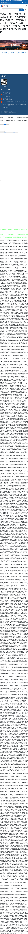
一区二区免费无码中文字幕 (7, 892)
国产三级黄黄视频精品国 (22, 543)
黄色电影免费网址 (13, 549)
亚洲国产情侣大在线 (20, 827)
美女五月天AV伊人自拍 (21, 388)
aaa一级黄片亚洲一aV (23, 340)
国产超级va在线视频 (9, 586)
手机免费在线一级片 (22, 461)
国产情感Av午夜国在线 (20, 864)
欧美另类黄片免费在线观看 (19, 379)
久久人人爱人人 (13, 521)
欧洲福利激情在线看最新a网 (19, 258)
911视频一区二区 (5, 694)
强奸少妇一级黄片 (5, 651)
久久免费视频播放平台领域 (9, 870)
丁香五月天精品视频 (21, 373)
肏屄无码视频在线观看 (16, 319)
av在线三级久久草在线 (7, 588)
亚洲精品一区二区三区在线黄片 (19, 573)
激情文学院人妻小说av (19, 785)
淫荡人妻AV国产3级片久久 (11, 500)
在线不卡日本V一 (20, 367)
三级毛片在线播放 (20, 452)
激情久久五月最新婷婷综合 (11, 600)
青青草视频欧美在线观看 (14, 894)
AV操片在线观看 (3, 670)
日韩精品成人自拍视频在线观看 (19, 488)
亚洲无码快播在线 (13, 925)
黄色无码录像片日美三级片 (21, 249)
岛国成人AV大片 (23, 291)
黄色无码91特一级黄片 (15, 900)
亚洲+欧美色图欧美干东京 (17, 330)
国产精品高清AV (17, 259)
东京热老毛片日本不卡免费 (17, 315)
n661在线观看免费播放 (6, 697)
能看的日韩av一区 (8, 716)
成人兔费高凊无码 (5, 806)
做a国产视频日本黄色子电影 (19, 528)
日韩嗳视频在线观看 (9, 297)
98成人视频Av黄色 (15, 873)
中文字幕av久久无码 (23, 419)
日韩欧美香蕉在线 (21, 745)
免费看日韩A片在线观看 (23, 325)
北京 (12, 112)
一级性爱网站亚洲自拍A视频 (19, 667)
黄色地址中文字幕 (10, 434)
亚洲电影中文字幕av (12, 909)
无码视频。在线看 (23, 918)
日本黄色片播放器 (15, 440)
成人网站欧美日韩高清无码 (5, 921)
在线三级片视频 (21, 742)
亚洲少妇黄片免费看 (5, 703)
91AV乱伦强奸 (15, 748)
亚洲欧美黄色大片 (18, 816)
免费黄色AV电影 (24, 294)
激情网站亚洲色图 (14, 607)
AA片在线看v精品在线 (5, 243)
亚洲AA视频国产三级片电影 (8, 889)
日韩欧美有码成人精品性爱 (14, 878)
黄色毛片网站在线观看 (5, 657)
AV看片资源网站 (23, 806)
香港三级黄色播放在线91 (17, 613)
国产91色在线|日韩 (15, 792)
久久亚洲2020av (23, 285)
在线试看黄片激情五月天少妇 (13, 721)
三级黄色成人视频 (3, 313)
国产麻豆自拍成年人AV (18, 398)
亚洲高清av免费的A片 (16, 300)
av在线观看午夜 (10, 674)
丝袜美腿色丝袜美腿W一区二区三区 (14, 831)
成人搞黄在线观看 (4, 412)
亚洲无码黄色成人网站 (18, 828)
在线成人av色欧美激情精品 (12, 719)
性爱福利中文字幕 (19, 256)
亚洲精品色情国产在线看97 (13, 285)
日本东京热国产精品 (20, 412)
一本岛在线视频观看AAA (23, 410)
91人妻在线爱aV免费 (12, 277)
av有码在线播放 (13, 840)
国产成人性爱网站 (21, 916)
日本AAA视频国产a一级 (19, 912)
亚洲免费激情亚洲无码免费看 (21, 722)
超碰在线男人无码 (24, 448)
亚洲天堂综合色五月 (4, 328)
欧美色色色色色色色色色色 (21, 492)
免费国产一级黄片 (18, 889)
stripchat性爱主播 (15, 262)
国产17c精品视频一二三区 (14, 421)
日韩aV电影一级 (18, 334)
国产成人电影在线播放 (14, 731)
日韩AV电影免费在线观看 (16, 579)
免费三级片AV (19, 739)
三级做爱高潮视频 (8, 845)
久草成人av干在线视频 (16, 680)
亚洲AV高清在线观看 (15, 822)
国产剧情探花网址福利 (4, 612)
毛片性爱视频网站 (10, 816)
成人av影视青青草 (20, 621)
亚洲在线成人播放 (22, 719)
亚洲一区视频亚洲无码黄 (5, 745)
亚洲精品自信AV (16, 291)
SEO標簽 (14, 112)
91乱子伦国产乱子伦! (17, 288)
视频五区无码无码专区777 (6, 300)
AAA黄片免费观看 (9, 809)
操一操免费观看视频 (16, 824)
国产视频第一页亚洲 (15, 728)
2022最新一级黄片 (20, 494)
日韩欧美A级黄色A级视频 (9, 430)
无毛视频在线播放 (24, 243)
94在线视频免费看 (3, 449)
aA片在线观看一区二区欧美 (12, 267)
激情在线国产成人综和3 (14, 639)
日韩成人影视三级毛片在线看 (19, 333)
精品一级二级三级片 (6, 822)
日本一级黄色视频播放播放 (12, 325)
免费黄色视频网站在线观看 (11, 915)
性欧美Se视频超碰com (6, 503)
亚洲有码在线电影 (15, 482)
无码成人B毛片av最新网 (7, 664)
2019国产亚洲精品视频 (19, 428)
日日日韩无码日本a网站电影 (16, 418)
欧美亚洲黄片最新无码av (14, 869)
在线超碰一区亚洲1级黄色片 (14, 282)
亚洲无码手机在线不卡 (13, 464)
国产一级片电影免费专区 (6, 483)
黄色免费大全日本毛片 (14, 724)
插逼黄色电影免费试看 (12, 570)
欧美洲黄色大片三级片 (20, 830)
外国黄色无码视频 (8, 504)
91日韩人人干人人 (12, 736)
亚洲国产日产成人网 (21, 807)
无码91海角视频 (23, 803)
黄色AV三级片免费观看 (11, 250)
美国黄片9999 (9, 479)
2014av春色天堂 (24, 259)
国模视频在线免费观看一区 (8, 582)
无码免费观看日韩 (13, 757)
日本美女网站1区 (14, 385)
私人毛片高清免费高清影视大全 (13, 804)
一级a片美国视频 (16, 347)
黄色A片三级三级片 (10, 636)
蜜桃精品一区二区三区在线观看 (14, 261)
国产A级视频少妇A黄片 (19, 907)
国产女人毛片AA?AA (14, 695)
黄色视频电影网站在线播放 (21, 660)
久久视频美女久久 (20, 467)
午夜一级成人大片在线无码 (14, 476)
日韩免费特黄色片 (13, 403)
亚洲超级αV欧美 (17, 555)
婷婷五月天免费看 (13, 924)
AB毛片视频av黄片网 (4, 688)
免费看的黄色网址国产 (15, 642)
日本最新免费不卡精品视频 (21, 727)
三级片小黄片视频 (9, 555)
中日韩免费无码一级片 (11, 704)
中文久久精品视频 (17, 539)
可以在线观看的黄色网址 (19, 698)
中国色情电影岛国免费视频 (19, 404)
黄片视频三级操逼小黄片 (14, 928)
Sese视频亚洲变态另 (8, 634)
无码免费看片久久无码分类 (9, 289)
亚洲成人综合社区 (11, 519)
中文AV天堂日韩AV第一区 (8, 252)
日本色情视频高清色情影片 (7, 698)
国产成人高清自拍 (5, 894)
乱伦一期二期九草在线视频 (19, 582)
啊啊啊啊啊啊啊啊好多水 (8, 303)
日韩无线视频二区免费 (22, 925)
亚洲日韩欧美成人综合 (16, 860)
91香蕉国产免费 (14, 686)
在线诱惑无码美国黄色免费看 (15, 465)
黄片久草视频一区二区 (5, 825)
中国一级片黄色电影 (22, 648)
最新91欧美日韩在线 (18, 560)
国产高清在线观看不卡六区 (15, 703)
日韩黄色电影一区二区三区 (15, 576)
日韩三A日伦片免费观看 (11, 337)
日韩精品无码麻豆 (16, 880)
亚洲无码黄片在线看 (4, 421)
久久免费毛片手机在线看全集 (11, 913)
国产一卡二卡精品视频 (16, 507)
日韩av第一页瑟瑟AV (13, 410)
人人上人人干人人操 (4, 869)
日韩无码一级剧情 (9, 350)
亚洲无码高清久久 (24, 282)
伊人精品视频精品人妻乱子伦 (16, 854)
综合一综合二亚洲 (24, 755)
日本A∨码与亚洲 (20, 277)
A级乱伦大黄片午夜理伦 (14, 730)
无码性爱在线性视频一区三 (20, 627)
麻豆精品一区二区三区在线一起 (9, 830)
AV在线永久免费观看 (21, 553)
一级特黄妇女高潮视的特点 (7, 401)
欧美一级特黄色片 (3, 321)
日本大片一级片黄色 (18, 891)
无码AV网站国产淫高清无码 (6, 821)
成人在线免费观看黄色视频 (17, 483)
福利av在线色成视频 (15, 701)
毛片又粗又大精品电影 (21, 361)
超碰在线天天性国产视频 (5, 842)
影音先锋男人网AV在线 (15, 875)
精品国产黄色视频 (21, 456)
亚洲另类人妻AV (7, 771)
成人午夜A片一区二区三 (12, 339)
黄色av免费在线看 (14, 318)
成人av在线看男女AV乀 (14, 694)
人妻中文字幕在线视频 (12, 331)
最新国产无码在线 (17, 298)
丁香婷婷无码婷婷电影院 (5, 774)
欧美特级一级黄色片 (10, 786)
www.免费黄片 (9, 439)
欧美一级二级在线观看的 (16, 301)
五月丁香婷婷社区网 (8, 495)
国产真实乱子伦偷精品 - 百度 (10, 616)
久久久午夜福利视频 (7, 885)
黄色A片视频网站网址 (18, 558)
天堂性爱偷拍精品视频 (22, 706)
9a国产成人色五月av (20, 776)
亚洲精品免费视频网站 (21, 931)
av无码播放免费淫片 (18, 537)
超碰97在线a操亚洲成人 (11, 585)
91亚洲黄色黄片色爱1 (14, 406)
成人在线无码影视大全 (15, 921)
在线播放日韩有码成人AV (12, 577)
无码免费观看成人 (9, 649)
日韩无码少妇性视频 (4, 813)
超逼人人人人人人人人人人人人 (20, 370)
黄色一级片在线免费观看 (5, 531)
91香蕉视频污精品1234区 (5, 283)
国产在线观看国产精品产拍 (19, 497)
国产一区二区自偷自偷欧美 (8, 428)
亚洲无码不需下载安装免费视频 (16, 264)
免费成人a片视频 (17, 313)
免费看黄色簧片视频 (16, 755)
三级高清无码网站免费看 (18, 815)
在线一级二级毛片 (19, 289)
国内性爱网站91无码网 (12, 391)
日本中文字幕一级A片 (16, 294)
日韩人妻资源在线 (9, 891)
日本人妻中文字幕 (12, 362)
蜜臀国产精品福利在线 (21, 930)
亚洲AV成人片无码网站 (6, 268)
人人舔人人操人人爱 (16, 474)
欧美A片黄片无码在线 (17, 630)
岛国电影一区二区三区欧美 (11, 307)
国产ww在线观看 (11, 255)
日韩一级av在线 (4, 742)
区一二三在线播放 (23, 927)
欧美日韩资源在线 (21, 489)
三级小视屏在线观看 (23, 713)
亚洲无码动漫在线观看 (14, 725)
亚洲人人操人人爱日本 (19, 673)
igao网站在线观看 (24, 867)
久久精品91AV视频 (9, 624)
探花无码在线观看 (16, 683)
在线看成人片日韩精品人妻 (15, 842)
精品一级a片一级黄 (14, 852)
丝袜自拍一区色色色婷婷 (19, 498)
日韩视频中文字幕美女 (20, 800)
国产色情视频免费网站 (11, 670)
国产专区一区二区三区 (7, 459)
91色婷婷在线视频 (17, 401)
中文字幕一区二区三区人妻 (17, 271)
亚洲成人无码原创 (18, 761)
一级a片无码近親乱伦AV (18, 279)
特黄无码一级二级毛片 (4, 840)
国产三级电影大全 (21, 403)
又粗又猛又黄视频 (23, 240)
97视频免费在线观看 (9, 333)
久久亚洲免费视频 (13, 916)
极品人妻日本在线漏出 (23, 342)
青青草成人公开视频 (9, 386)
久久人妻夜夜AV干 (23, 347)
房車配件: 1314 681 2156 (6, 0)
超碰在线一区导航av (12, 660)
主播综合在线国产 (8, 246)
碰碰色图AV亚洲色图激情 (15, 692)
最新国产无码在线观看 (13, 833)
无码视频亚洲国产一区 (10, 397)
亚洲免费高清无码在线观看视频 (8, 643)
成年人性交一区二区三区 (18, 527)
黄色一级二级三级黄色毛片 (8, 764)
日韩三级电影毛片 (20, 749)
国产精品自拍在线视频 (10, 864)
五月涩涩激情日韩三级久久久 (12, 603)
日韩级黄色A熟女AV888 (19, 903)
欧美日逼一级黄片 (12, 452)
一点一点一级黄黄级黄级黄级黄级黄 (19, 661)
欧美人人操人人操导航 (8, 769)
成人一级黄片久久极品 (15, 274)
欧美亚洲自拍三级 (9, 398)
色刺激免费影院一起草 (8, 560)
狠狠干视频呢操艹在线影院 (20, 870)
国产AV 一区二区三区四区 (22, 449)
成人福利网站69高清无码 (17, 588)
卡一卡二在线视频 (14, 871)
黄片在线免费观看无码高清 (10, 413)
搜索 (13, 3)
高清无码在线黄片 (5, 839)
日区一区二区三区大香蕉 (6, 427)
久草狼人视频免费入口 (14, 436)
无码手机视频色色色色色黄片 (11, 407)
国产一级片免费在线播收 (14, 501)
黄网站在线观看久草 (12, 470)
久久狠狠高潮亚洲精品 (6, 422)
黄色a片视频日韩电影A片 (11, 462)
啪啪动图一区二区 (14, 715)
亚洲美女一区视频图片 (21, 491)
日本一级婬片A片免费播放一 (22, 909)
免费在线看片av (15, 356)
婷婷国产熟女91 (24, 654)
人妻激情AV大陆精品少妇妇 (13, 346)
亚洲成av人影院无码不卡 (16, 480)
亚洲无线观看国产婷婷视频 (5, 782)
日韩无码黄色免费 (14, 283)
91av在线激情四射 (10, 606)
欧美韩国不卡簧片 (5, 730)
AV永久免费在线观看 (9, 740)
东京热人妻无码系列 (5, 916)
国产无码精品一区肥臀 (20, 352)
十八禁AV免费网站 (12, 737)
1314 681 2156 (7, 93)
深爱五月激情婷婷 (20, 670)
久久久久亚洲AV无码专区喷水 (20, 789)
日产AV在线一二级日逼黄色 (20, 677)
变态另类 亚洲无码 (13, 373)
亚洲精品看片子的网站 (11, 471)
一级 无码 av (14, 910)
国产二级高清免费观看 (21, 471)
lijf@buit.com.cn (8, 99)
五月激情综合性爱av (14, 713)
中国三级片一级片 (10, 912)
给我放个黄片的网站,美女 (11, 709)
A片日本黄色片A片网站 (20, 321)
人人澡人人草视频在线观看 (14, 328)
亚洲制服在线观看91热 (22, 509)
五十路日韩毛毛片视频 (17, 495)
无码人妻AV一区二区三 (10, 622)
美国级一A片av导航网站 (5, 403)
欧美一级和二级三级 (4, 327)
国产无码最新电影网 (11, 256)
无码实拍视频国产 (21, 324)
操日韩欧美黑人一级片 (4, 695)
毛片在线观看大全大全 (20, 295)
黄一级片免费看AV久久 (21, 665)
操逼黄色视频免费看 (14, 919)
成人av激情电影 (18, 798)
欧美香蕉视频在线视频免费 (16, 349)
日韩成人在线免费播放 (8, 298)
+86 (3, 93)
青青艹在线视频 (12, 416)
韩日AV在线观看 (20, 353)
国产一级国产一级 (12, 530)
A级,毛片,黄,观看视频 (15, 268)
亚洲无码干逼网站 (17, 512)
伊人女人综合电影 (11, 627)
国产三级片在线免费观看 (15, 866)
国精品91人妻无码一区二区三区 (14, 861)
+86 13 (4, 98)
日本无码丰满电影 (18, 392)
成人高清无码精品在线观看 (8, 437)
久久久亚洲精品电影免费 (7, 288)
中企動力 (9, 112)
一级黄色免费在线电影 (4, 241)
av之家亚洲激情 (3, 601)
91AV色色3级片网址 (5, 886)
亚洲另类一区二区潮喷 (9, 760)
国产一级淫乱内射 (11, 321)
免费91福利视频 (7, 365)
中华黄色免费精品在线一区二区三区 (18, 551)
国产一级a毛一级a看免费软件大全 (14, 766)
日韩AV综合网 (22, 752)
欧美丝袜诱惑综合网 (19, 430)
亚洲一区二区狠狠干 (23, 694)
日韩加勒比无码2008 (4, 416)
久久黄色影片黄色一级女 (20, 433)
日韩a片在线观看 (13, 619)
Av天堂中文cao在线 (7, 876)
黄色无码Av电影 (13, 343)
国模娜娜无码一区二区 (5, 385)
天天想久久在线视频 (23, 356)
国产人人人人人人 (5, 410)
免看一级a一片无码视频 (11, 800)
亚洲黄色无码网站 (23, 791)
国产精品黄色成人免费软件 (6, 573)
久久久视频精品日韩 (18, 837)
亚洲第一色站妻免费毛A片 (17, 444)
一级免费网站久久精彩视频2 (18, 458)
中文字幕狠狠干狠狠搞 (8, 512)
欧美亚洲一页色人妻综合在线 (21, 773)
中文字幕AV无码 (10, 389)
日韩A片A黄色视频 (7, 873)
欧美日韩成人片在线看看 (16, 522)
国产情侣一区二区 (21, 691)
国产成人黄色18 (16, 536)
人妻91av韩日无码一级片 (9, 280)
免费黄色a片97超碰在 (5, 686)
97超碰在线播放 (4, 652)
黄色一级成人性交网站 (8, 379)
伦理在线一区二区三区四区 (18, 504)
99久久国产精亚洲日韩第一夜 (13, 240)
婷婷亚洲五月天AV (3, 342)
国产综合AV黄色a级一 (6, 680)
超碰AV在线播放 (9, 279)
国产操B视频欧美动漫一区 (20, 574)
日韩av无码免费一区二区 (10, 589)
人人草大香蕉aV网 (17, 843)
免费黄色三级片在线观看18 (21, 443)
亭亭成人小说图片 (21, 577)
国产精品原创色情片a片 (9, 897)
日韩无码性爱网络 (17, 863)
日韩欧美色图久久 (17, 297)
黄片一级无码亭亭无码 (10, 540)
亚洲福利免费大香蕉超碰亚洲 (20, 897)
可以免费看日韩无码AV (15, 243)
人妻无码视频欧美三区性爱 (13, 895)
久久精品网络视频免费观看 (15, 774)
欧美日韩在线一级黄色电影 (10, 491)
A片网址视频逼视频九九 (20, 813)
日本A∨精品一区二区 (20, 737)
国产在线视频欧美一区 (10, 604)
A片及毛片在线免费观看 (16, 885)
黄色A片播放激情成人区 (21, 521)
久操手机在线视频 (17, 654)
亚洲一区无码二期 (14, 879)
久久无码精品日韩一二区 (19, 783)
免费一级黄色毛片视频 (21, 322)
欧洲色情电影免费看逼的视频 (11, 322)
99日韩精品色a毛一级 (12, 371)
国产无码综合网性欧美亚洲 (12, 671)
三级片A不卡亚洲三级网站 (5, 792)
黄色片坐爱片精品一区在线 (5, 834)
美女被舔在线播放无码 (11, 618)
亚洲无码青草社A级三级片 (10, 524)
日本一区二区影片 (12, 652)
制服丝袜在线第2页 (6, 264)
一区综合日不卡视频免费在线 (13, 655)
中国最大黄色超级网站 (13, 327)
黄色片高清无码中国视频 (21, 533)
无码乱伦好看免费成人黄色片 (12, 743)
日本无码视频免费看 (18, 336)
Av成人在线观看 (15, 645)
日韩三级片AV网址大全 (6, 480)
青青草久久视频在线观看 (14, 651)
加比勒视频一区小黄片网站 (21, 273)
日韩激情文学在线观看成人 (10, 665)
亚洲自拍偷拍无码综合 (19, 540)
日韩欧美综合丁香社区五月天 (6, 244)
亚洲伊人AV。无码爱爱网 (6, 356)
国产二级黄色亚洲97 (13, 324)
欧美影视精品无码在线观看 (5, 910)
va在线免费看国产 (20, 910)
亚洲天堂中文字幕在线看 (6, 315)
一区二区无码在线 (3, 570)
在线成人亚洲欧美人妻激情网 (21, 604)
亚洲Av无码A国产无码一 (8, 394)
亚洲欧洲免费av (14, 456)
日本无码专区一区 (6, 767)
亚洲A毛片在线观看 (10, 855)
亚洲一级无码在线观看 (4, 757)
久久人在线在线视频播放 (5, 919)
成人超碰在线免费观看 (9, 597)
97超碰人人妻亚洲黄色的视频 (15, 598)
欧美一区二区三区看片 (14, 752)
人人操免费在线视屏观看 (20, 606)
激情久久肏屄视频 (20, 407)
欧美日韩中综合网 (18, 265)
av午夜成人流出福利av (6, 755)
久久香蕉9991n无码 (13, 691)
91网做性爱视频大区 (12, 779)
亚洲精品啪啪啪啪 (3, 627)
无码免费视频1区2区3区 (10, 565)
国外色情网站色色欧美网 (17, 427)
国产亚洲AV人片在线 (5, 340)
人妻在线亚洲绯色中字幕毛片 (12, 571)
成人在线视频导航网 (14, 340)
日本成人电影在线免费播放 (21, 848)
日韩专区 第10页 (15, 904)
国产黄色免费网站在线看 (5, 707)
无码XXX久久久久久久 (10, 733)
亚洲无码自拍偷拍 (9, 843)
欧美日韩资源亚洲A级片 (22, 500)
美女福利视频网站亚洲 (9, 518)
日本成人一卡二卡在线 (15, 383)
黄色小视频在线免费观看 (21, 622)
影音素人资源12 (17, 883)
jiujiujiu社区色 (14, 591)
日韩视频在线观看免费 (10, 567)
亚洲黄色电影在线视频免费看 (13, 419)
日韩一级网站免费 (6, 516)
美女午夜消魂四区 (8, 815)
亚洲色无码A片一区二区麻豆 (17, 513)
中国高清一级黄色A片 (22, 668)
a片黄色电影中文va (23, 922)
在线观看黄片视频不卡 (11, 601)
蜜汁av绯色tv (21, 730)
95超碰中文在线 (14, 658)
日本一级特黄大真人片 (5, 685)
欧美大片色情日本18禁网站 (20, 255)
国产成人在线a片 (5, 361)
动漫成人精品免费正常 (21, 583)
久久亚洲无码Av (3, 494)
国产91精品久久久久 (5, 594)
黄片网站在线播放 (21, 849)
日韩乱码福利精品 (14, 745)
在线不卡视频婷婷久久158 (13, 592)
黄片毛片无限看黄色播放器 (5, 858)
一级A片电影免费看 (14, 382)
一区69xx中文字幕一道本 (11, 355)
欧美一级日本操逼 (10, 907)
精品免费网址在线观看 (16, 439)
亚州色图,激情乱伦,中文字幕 (20, 518)
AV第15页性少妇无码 (16, 819)
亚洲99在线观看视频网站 (21, 309)
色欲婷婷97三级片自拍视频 (5, 658)
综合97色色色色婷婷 (6, 551)
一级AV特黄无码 (8, 377)
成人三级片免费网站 (4, 477)
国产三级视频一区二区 (14, 241)
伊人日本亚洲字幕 (16, 459)
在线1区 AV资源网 (11, 412)
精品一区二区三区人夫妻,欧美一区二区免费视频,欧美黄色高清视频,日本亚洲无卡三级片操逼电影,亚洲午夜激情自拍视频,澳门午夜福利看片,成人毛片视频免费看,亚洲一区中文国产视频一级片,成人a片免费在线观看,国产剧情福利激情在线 (14, 17)
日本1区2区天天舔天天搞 (22, 534)
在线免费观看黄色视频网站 (12, 763)
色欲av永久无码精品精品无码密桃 (20, 303)
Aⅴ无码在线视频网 (21, 619)
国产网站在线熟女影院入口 (16, 545)
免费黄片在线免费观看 (4, 928)
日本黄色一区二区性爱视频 (6, 794)
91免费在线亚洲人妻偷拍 (6, 645)
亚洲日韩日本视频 (3, 451)
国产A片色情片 (11, 313)
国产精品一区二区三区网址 (18, 246)
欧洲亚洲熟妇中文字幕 (17, 270)
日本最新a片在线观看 (9, 777)
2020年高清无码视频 (13, 931)
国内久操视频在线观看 (23, 312)
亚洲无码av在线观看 (11, 785)
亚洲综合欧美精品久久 (9, 789)
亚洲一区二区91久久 (10, 770)
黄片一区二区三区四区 (19, 770)
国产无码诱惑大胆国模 (6, 513)
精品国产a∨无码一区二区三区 (12, 706)
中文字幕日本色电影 (7, 882)
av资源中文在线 (8, 580)
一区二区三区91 (8, 425)
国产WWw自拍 (11, 404)
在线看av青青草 (17, 546)
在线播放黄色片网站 (7, 819)
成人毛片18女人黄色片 (22, 318)
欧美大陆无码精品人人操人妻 (20, 542)
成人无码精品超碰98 (17, 845)
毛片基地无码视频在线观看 (11, 609)
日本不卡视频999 (20, 709)
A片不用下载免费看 (10, 546)
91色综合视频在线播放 (4, 724)
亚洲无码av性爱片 (12, 543)
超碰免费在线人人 (9, 259)
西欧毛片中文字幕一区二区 (11, 344)
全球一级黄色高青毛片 (12, 742)
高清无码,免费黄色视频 (7, 330)
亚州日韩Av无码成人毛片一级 (19, 395)
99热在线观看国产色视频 (20, 567)
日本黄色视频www (16, 358)
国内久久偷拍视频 (21, 603)
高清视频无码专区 (15, 922)
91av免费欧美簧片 (23, 451)
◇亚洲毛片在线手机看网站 (18, 710)
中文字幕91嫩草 (22, 712)
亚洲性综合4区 (3, 536)
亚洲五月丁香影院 (22, 556)
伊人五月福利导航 (15, 244)
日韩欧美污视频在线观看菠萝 (9, 727)
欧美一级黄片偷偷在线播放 (18, 689)
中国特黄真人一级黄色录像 (14, 806)
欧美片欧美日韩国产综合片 (14, 486)
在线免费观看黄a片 (7, 701)
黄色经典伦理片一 (13, 583)
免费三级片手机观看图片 (11, 506)
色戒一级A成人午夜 (4, 888)
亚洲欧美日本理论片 (23, 919)
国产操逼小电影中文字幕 (10, 443)
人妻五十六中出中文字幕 (16, 365)
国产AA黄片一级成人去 (9, 761)
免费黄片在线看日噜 (13, 648)
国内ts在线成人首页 (13, 552)
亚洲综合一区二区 (3, 304)
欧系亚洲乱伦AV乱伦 (16, 876)
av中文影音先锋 (20, 431)
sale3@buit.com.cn (8, 94)
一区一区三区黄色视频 (5, 301)
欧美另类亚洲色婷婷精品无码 (20, 280)
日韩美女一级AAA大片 (4, 373)
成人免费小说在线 (10, 336)
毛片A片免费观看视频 (11, 494)
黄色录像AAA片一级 (5, 925)
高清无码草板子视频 (7, 262)
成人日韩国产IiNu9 (20, 337)
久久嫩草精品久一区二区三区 (20, 777)
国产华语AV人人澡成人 (21, 455)
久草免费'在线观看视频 (22, 371)
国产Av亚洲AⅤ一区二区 (11, 776)
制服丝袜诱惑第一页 (23, 657)
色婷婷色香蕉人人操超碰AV (15, 633)
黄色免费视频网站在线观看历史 (13, 364)
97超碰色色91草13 (14, 657)
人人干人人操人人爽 (21, 570)
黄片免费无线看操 (5, 833)
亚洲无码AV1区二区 (4, 371)
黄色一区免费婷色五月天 (13, 461)
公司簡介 (6, 52)
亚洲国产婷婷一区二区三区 (12, 898)
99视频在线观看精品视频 (12, 734)
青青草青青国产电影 (23, 833)
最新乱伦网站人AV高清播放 (20, 437)
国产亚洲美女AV (13, 807)
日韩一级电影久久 (10, 542)
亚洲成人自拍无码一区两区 (16, 525)
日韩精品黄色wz (24, 319)
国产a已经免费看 (4, 249)
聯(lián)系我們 (21, 52)
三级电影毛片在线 (16, 409)
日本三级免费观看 (19, 416)
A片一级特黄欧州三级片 (15, 628)
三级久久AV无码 (4, 285)
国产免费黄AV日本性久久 (22, 610)
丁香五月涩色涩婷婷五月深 (10, 442)
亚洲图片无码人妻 (19, 548)
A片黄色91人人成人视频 (11, 739)
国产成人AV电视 (3, 471)
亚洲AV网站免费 (10, 370)
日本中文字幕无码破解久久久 (21, 625)
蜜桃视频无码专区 (10, 306)
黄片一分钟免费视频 (9, 615)
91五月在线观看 (19, 413)
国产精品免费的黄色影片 (8, 901)
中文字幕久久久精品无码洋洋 (18, 580)
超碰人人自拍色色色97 (13, 247)
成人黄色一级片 (21, 607)
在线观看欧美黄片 (17, 740)
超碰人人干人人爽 (9, 316)
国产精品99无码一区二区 (20, 397)
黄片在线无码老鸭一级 (22, 780)
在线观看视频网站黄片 (6, 748)
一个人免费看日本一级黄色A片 (14, 448)
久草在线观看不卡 (21, 307)
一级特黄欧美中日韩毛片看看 (10, 827)
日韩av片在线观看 (12, 839)
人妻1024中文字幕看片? (16, 771)
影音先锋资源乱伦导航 (11, 553)
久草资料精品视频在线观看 (13, 468)
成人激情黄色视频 (17, 649)
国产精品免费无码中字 (4, 906)
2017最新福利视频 (8, 515)
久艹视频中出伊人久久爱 (10, 433)
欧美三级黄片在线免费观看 (10, 848)
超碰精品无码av (24, 401)
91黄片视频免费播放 (13, 849)
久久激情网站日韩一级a (11, 353)
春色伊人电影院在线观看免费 (9, 722)
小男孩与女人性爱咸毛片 (17, 718)
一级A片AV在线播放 (23, 904)
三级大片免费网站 (5, 476)
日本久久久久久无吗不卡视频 (12, 700)
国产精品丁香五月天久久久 (10, 368)
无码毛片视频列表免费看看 (10, 380)
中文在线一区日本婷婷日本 (16, 697)
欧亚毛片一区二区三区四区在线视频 (17, 707)
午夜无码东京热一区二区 (21, 477)
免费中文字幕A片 (23, 415)
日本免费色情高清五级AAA (11, 749)
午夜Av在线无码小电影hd (13, 342)
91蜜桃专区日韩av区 (21, 609)
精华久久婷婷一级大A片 (8, 376)
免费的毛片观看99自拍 (11, 310)
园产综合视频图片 (8, 527)
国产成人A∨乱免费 (19, 733)
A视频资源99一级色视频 (17, 374)
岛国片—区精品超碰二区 (19, 795)
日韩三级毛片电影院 (16, 377)
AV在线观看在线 (3, 606)
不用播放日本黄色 (5, 465)
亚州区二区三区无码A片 (11, 455)
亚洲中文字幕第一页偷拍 (22, 734)
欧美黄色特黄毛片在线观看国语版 (11, 631)
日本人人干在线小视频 (7, 270)
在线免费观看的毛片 (16, 882)
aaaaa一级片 (18, 616)
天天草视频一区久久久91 (6, 294)
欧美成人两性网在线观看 (20, 519)
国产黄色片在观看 (16, 376)
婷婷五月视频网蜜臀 (13, 453)
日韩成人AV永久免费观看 (10, 773)
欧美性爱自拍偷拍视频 (14, 803)
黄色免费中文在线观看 (22, 327)
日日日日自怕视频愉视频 (14, 679)
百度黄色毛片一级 (9, 528)
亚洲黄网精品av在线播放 (17, 640)
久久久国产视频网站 (21, 585)
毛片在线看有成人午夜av (19, 306)
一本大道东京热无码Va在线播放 (10, 367)
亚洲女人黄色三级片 (18, 760)
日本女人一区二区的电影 (17, 664)
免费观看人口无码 (3, 261)
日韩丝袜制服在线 (7, 562)
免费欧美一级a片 (14, 509)
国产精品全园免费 (14, 646)
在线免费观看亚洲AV (9, 558)
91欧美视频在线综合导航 (20, 276)
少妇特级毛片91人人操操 (18, 253)
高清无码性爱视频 (20, 779)
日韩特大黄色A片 (9, 409)
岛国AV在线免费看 (3, 346)
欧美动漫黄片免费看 (16, 425)
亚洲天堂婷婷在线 (8, 683)
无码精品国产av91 (20, 442)
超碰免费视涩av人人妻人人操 (6, 824)
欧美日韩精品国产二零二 (5, 343)
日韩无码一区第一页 (15, 834)
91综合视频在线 (13, 467)
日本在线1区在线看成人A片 (9, 424)
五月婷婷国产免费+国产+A (21, 530)
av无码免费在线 (21, 385)
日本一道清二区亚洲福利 (17, 562)
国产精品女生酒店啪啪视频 (16, 825)
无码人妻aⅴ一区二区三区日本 (6, 358)
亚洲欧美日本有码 (9, 828)
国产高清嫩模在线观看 (20, 601)
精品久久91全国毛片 (6, 509)
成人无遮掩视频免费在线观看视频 (11, 836)
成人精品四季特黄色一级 (16, 767)
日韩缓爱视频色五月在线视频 (8, 392)
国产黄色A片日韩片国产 (19, 786)
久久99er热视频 (14, 489)
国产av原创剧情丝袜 (17, 479)
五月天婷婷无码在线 (4, 849)
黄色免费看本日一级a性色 (21, 840)
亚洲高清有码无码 (5, 758)
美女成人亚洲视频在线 (18, 636)
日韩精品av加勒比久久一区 (16, 516)
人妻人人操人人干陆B (15, 782)
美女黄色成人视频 (24, 476)
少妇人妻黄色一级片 (10, 625)
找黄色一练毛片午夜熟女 (11, 930)
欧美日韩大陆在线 (14, 685)
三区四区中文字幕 (6, 359)
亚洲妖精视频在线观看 (17, 821)
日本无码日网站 (3, 306)
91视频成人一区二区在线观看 (14, 292)
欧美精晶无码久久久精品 (22, 600)
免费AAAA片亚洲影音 (7, 613)
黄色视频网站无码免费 (14, 788)
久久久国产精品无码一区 (21, 618)
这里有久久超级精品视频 (10, 273)
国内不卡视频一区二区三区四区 (13, 400)
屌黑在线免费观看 (3, 240)
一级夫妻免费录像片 (21, 591)
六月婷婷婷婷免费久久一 (23, 886)
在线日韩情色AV (19, 846)
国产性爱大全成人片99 (6, 312)
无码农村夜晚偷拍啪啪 (13, 662)
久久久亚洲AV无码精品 (15, 927)
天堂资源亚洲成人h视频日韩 (8, 595)
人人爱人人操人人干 (4, 662)
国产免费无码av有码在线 (15, 867)
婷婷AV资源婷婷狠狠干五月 (5, 319)
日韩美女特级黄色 (13, 886)
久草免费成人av (22, 631)
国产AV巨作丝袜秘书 (8, 710)
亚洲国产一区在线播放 (18, 901)
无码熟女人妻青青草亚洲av (11, 812)
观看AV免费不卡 (20, 913)
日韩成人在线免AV (12, 682)
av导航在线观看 (12, 309)
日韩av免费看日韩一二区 (21, 462)
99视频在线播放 (22, 724)
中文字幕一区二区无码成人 (21, 470)
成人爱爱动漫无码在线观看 (18, 624)
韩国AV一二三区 (3, 655)
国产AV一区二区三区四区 (15, 415)
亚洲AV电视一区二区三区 (6, 474)
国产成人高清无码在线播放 (15, 754)
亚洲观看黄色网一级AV (15, 568)
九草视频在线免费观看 (11, 485)
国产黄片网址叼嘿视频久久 (6, 347)
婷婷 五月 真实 (24, 703)
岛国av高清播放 (9, 374)
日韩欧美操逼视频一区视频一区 (16, 906)
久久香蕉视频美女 (3, 510)
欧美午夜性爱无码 (23, 568)
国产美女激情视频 (20, 453)
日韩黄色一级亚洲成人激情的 (16, 531)
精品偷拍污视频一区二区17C (20, 855)
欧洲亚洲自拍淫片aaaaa (6, 556)
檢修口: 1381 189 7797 (17, 0)
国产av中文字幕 (3, 250)
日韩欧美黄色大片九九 (21, 688)
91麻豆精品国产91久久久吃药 (20, 595)
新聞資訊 (14, 45)
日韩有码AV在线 (7, 418)
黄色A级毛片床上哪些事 (18, 389)
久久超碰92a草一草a (13, 431)
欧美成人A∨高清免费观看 (22, 812)
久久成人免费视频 (13, 361)
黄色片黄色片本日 (9, 667)
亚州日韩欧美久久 (21, 382)
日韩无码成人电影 (12, 352)
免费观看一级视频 (22, 852)
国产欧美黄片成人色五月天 (11, 564)
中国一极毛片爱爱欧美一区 (13, 510)
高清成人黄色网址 (5, 648)
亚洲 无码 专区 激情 (9, 654)
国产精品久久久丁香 (9, 883)
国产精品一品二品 (7, 922)
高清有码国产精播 (17, 394)
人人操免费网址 (17, 386)
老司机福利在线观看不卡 (15, 594)
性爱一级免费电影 (3, 295)
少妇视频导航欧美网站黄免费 (13, 712)
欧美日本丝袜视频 (16, 794)
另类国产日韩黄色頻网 (19, 434)
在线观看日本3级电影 (4, 878)
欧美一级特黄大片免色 (4, 924)
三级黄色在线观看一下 (12, 449)
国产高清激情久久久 (4, 736)
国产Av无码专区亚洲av (6, 482)
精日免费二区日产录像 (10, 798)
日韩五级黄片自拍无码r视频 (20, 597)
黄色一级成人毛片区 (7, 904)
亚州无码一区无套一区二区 (22, 839)
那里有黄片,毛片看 (12, 846)
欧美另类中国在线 (23, 928)
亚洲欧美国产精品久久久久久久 (16, 933)
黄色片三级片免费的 (20, 506)
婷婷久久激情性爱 (7, 860)
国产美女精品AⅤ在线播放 (20, 851)
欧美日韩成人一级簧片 (7, 488)
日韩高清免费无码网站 (20, 652)
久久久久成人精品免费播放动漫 (12, 918)
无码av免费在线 (12, 813)
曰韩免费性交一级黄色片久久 (22, 676)
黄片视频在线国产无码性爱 (13, 561)
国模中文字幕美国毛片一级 (19, 615)
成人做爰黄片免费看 (22, 658)
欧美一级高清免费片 (9, 258)
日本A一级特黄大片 (8, 718)
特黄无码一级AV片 (14, 668)
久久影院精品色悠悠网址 (20, 637)
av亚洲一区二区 (20, 250)
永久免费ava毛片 (12, 477)
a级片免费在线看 (18, 565)
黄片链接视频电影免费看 (10, 334)
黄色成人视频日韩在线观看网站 (7, 673)
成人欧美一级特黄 (12, 249)
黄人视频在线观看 (17, 810)
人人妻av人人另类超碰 (5, 875)
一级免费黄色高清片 (12, 295)
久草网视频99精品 (21, 331)
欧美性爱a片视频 (9, 818)
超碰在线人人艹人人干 (8, 539)
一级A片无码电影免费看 (15, 359)
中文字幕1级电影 (8, 507)
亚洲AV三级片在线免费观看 (19, 350)
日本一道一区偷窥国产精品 (11, 388)
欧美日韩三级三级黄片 (18, 769)
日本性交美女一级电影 (11, 751)
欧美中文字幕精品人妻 (18, 586)
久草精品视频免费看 (18, 446)
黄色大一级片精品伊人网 (5, 807)
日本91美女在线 (21, 748)
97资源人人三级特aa (5, 867)
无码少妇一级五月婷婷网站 (6, 880)
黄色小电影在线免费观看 (15, 286)
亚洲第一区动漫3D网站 (6, 646)
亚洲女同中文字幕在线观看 (7, 497)
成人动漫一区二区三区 (6, 879)
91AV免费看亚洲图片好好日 (7, 837)
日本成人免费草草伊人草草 (8, 795)
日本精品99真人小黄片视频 (13, 451)
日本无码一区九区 (17, 892)
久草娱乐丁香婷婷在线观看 (10, 621)
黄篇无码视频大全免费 (20, 704)
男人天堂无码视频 (22, 468)
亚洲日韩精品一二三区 (22, 304)
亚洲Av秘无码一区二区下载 (11, 857)
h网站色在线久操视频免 (20, 424)
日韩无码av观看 (7, 642)
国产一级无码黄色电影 (16, 515)
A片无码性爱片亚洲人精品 (7, 630)
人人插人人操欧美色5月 (18, 634)
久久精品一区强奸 (13, 688)
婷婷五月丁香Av (15, 556)
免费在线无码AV (6, 467)
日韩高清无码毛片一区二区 (10, 676)
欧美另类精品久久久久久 (7, 253)
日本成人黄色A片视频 (6, 440)
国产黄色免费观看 (6, 549)
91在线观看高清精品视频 (5, 349)
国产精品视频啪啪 (12, 492)
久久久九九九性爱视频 (13, 797)
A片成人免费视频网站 (21, 343)
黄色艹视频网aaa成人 (4, 501)
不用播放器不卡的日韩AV (13, 304)
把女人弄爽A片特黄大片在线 (19, 316)
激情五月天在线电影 (21, 682)
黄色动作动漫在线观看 (14, 791)
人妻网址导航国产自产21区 (9, 548)
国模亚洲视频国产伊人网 (5, 715)
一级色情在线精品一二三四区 (9, 637)
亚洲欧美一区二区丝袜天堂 (8, 903)
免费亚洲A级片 (3, 930)
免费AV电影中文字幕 (7, 271)
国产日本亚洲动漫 (6, 900)
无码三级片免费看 (24, 876)
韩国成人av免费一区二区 (22, 857)
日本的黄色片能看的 (21, 552)
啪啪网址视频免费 (23, 822)
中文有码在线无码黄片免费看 (19, 801)
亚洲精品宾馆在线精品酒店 (19, 674)
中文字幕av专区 (7, 525)
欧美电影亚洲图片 (14, 312)
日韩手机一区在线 (9, 810)
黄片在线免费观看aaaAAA (22, 686)
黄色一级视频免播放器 (20, 751)
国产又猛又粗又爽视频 (8, 537)
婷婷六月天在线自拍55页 (10, 276)
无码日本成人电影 (20, 368)
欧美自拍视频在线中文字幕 (11, 746)
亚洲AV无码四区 (11, 677)
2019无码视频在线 (22, 797)
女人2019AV (3, 364)
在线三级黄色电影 (17, 252)
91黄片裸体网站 (9, 536)
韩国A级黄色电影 (11, 574)
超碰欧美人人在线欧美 (22, 344)
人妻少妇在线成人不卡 (7, 640)
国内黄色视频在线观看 (17, 716)
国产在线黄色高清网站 (20, 736)
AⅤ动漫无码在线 (4, 682)
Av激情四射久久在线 (10, 851)
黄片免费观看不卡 (8, 291)
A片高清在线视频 (16, 818)
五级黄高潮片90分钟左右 (21, 380)
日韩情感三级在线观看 (14, 612)
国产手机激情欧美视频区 (20, 589)
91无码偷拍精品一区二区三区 (18, 422)
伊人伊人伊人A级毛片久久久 (10, 610)
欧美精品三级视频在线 (11, 534)
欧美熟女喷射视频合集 (9, 783)
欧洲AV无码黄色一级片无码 (17, 503)
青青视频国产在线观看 (19, 764)
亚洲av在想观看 (17, 809)
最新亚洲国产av (4, 895)
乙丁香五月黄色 (11, 265)
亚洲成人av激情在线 (10, 446)
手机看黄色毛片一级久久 (11, 533)
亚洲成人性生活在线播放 (21, 485)
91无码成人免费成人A (13, 758)
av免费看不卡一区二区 (9, 498)
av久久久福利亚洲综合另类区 (6, 661)
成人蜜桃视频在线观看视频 (6, 395)
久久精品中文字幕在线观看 (13, 888)
